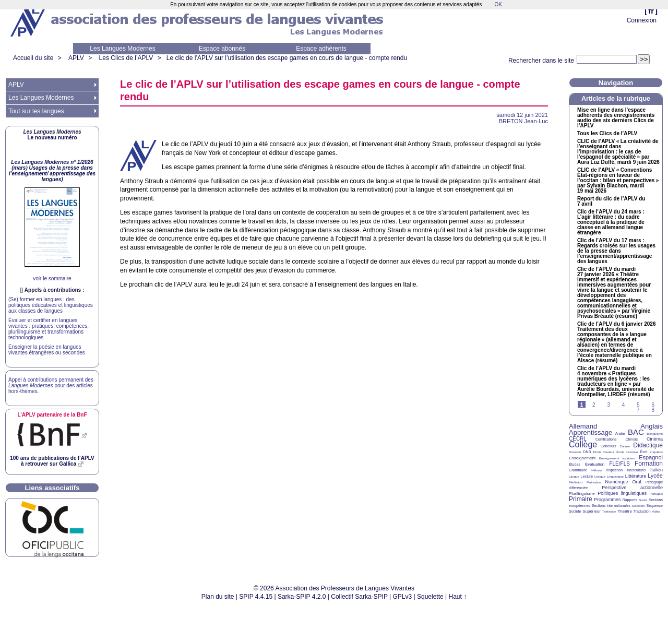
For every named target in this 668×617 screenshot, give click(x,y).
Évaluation (594, 464)
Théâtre (624, 511)
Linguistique (615, 476)
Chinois (632, 439)
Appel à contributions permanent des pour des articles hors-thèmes (50, 385)
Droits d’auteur (603, 452)
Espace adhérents (321, 48)
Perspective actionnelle (632, 487)
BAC (636, 432)
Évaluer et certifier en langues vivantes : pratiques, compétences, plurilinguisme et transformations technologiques (48, 328)
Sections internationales (611, 505)
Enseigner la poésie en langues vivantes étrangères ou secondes (46, 349)
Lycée (655, 475)
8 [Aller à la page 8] (652, 410)
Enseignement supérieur (617, 458)
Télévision (609, 511)
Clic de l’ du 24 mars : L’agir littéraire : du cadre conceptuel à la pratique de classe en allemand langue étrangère (611, 222)
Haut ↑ (458, 596)
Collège (583, 444)
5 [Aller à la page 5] (638, 405)
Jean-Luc (523, 121)
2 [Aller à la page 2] (593, 405)
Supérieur (591, 511)
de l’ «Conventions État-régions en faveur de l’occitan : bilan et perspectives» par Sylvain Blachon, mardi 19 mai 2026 (618, 181)
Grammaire (578, 470)
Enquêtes (656, 452)
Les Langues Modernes (122, 48)
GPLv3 (402, 596)
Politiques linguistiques (622, 493)
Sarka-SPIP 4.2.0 (302, 596)
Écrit (643, 452)
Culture (624, 446)
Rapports (630, 500)
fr (651, 10)
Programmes (607, 499)
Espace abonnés (222, 48)
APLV (76, 58)
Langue (574, 476)
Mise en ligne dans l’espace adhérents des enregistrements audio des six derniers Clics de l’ (615, 118)
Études (574, 464)
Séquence (654, 505)
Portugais (656, 493)
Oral (637, 481)
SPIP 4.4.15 (255, 596)
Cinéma (655, 439)
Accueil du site (33, 58)
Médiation (575, 482)
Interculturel (636, 470)
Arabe (620, 433)
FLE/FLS (619, 464)
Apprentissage (590, 432)
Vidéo (656, 511)
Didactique (648, 445)
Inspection (614, 470)
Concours (608, 446)
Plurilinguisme (582, 493)
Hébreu (596, 470)
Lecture (587, 476)
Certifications (605, 439)
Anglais (651, 426)
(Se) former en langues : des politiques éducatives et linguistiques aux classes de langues (50, 305)
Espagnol (651, 457)
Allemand (583, 426)
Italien (656, 469)
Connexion (642, 20)
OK (498, 4)
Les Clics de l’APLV (126, 58)
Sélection (638, 505)
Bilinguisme (655, 433)
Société (575, 511)
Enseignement (582, 458)
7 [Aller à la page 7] (638, 410)
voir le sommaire (52, 278)
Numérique (616, 481)
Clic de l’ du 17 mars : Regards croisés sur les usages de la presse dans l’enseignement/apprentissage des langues (616, 251)
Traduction (642, 511)
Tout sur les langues (36, 111)
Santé (643, 500)
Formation (649, 463)
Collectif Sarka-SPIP (359, 596)
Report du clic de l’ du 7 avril (611, 201)
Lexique (599, 476)
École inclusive (627, 452)
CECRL (578, 439)
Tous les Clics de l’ (607, 133)
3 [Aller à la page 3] (608, 405)
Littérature (636, 476)
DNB (587, 452)
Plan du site (217, 596)
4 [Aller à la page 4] (623, 405)
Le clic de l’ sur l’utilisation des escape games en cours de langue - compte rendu (286, 58)
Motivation (594, 482)
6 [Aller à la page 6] (652, 405)
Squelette (430, 596)
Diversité (575, 452)
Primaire (580, 499)
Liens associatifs (52, 488)
